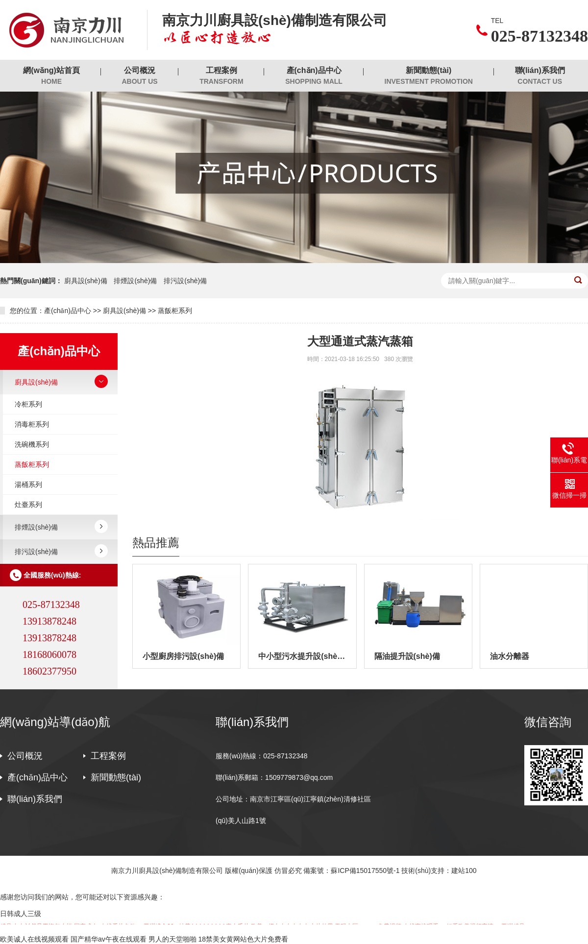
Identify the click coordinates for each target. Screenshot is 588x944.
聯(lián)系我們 (540, 76)
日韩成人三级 (20, 914)
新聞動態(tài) (429, 76)
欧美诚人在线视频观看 (34, 939)
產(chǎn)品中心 (314, 76)
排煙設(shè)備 (135, 281)
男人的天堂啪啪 (172, 939)
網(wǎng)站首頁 (51, 76)
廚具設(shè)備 (85, 281)
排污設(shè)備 (185, 281)
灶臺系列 (28, 504)
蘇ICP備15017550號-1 (365, 870)
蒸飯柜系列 (175, 311)
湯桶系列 (28, 484)
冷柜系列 (28, 404)
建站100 (463, 870)
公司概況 (139, 76)
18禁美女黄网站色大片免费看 (243, 939)
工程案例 (221, 76)
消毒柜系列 (32, 424)
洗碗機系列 (32, 444)
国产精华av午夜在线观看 (109, 939)
